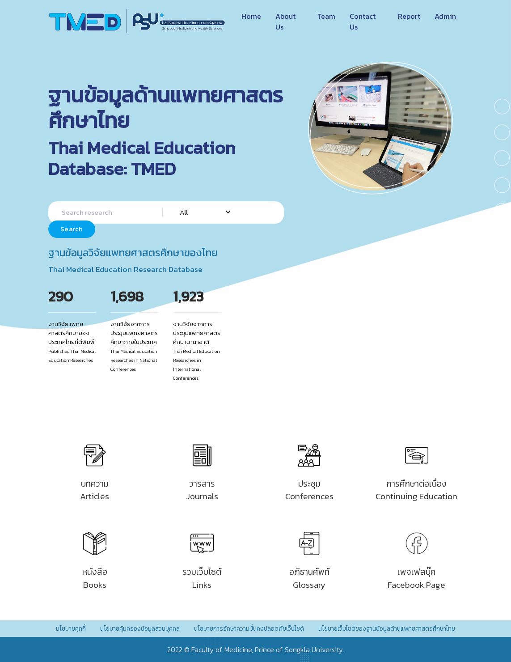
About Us (285, 21)
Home (251, 16)
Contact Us (363, 21)
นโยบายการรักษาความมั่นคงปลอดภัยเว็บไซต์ (249, 628)
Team (326, 16)
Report (409, 16)
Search (71, 229)
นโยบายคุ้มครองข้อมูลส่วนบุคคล (140, 628)
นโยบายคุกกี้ (71, 628)
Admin (445, 16)
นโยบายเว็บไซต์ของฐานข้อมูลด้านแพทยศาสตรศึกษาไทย (386, 628)
